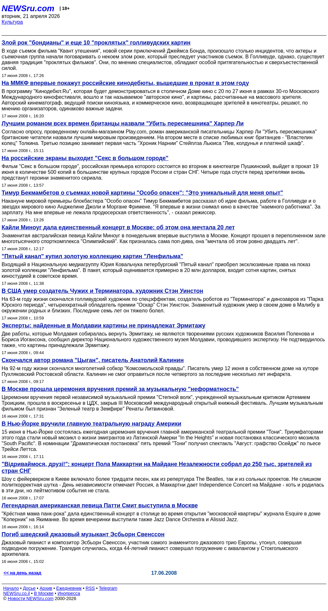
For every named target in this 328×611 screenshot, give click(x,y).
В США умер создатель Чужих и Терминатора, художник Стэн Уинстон (102, 291)
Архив (46, 588)
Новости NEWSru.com (30, 598)
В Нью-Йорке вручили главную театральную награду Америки (91, 423)
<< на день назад (22, 572)
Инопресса (69, 593)
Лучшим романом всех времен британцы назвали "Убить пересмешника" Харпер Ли (123, 123)
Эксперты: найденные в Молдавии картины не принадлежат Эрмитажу (103, 325)
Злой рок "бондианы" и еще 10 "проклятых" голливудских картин (96, 42)
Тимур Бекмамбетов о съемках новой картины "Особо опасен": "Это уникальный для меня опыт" (142, 193)
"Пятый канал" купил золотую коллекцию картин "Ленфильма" (92, 256)
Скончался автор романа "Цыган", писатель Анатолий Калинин (93, 360)
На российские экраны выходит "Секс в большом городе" (85, 158)
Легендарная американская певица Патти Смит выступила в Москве (100, 505)
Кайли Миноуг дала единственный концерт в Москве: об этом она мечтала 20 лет (118, 227)
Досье (29, 588)
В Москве (43, 593)
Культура (12, 22)
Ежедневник (69, 588)
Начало (11, 588)
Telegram (108, 588)
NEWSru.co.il (16, 593)
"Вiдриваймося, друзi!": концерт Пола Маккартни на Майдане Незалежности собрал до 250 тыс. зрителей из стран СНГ (157, 467)
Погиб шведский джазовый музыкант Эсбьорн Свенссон (83, 534)
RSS (90, 588)
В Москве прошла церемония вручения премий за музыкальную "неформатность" (120, 389)
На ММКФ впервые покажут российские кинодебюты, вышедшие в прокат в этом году (125, 83)
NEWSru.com (28, 8)
